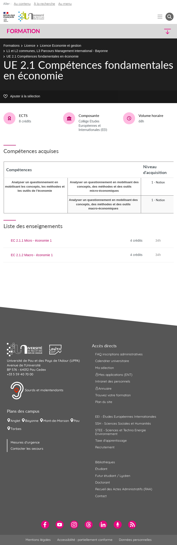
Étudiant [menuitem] (101, 469)
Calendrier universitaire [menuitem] (112, 361)
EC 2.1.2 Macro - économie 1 (32, 255)
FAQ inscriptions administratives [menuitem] (119, 354)
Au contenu (22, 4)
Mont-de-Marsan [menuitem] (56, 421)
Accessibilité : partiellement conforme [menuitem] (84, 540)
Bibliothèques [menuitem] (105, 462)
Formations (11, 45)
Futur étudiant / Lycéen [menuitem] (112, 476)
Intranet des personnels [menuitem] (112, 381)
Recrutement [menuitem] (105, 447)
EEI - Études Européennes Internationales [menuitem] (125, 417)
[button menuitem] (169, 17)
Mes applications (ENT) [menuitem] (113, 375)
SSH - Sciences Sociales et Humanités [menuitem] (123, 423)
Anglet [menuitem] (15, 421)
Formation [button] (23, 31)
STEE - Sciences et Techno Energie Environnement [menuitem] (120, 432)
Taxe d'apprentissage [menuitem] (111, 440)
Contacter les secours (27, 448)
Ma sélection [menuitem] (104, 368)
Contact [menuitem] (101, 496)
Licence (29, 45)
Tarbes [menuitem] (16, 429)
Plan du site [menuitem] (103, 402)
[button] (153, 31)
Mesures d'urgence (25, 442)
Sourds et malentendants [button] (36, 390)
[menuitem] (45, 524)
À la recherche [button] (44, 4)
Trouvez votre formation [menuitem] (113, 395)
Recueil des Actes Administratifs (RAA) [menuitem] (123, 489)
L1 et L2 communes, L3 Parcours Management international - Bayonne (57, 51)
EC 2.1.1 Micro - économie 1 (31, 240)
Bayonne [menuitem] (31, 421)
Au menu (65, 4)
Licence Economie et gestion (60, 45)
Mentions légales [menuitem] (38, 540)
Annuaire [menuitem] (103, 388)
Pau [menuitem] (77, 421)
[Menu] (160, 16)
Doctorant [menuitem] (102, 482)
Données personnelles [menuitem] (135, 540)
